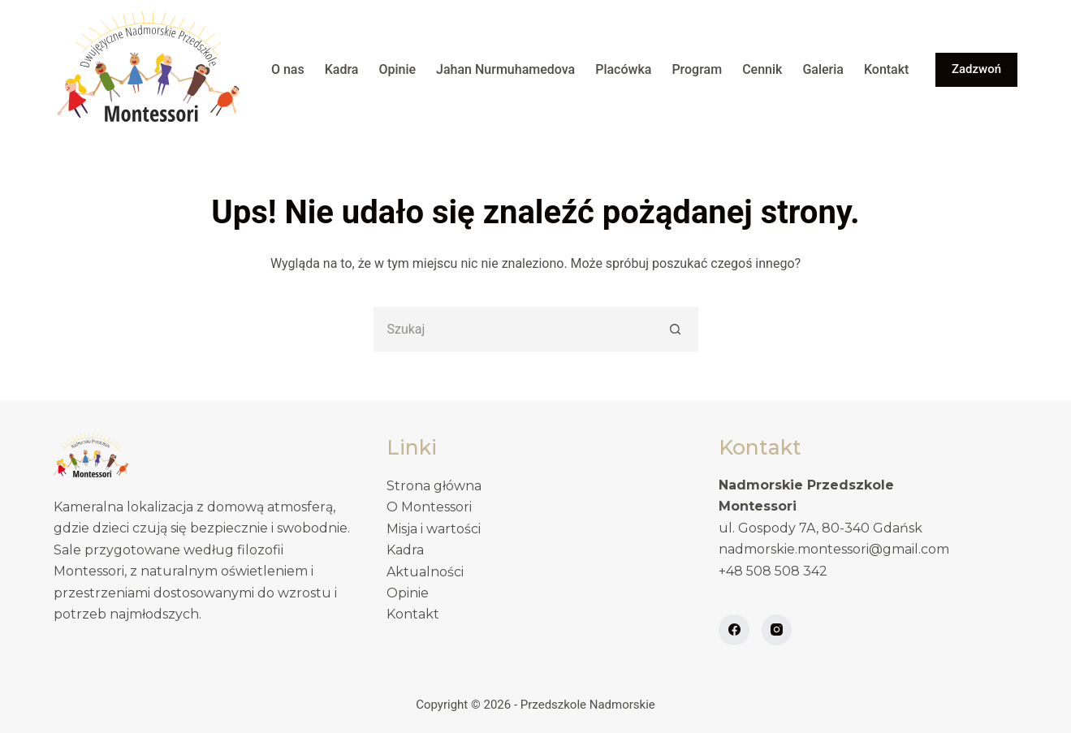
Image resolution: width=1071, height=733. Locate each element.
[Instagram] (777, 629)
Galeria (823, 69)
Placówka (623, 69)
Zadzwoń (976, 69)
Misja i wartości (434, 529)
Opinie (397, 69)
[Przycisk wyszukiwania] (676, 329)
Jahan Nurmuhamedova (505, 69)
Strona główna (434, 486)
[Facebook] (734, 629)
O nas (287, 69)
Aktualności (425, 572)
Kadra (342, 69)
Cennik (762, 69)
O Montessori (429, 507)
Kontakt (886, 69)
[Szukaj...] (514, 329)
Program (697, 69)
